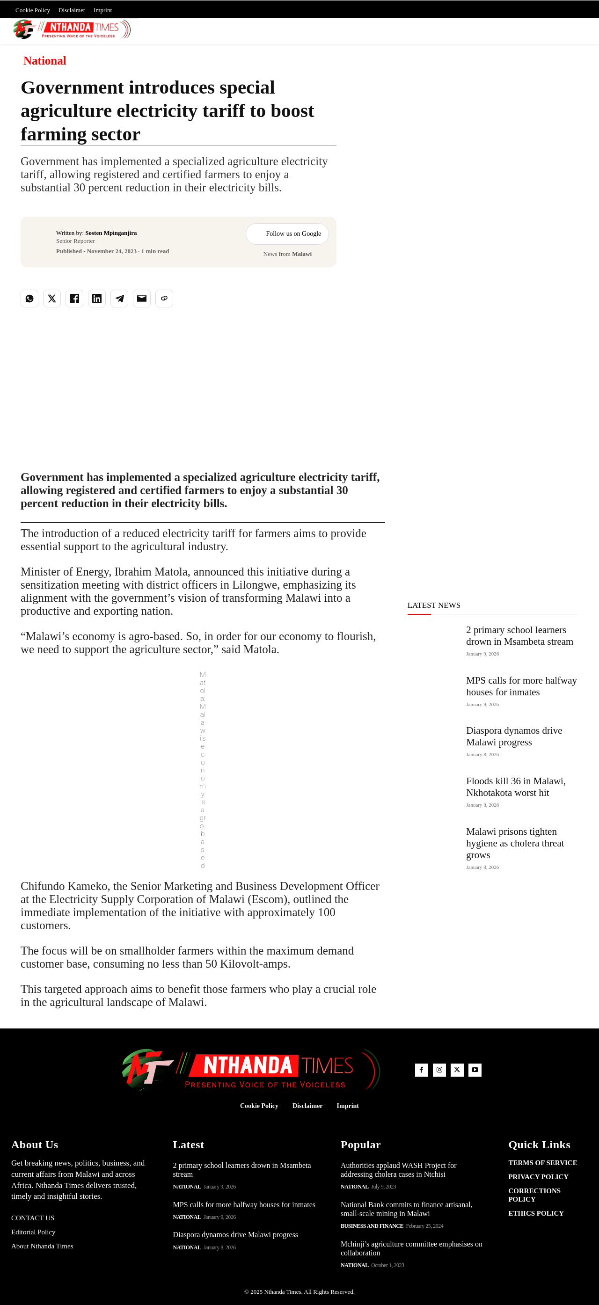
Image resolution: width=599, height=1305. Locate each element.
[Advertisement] (468, 163)
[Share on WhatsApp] (29, 298)
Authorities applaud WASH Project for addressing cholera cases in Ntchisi (399, 1169)
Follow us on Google (287, 234)
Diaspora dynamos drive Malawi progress (514, 736)
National (45, 60)
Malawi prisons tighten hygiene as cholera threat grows (515, 843)
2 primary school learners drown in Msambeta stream (519, 635)
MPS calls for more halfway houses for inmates (521, 686)
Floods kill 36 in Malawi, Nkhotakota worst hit (516, 786)
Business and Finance (372, 1226)
